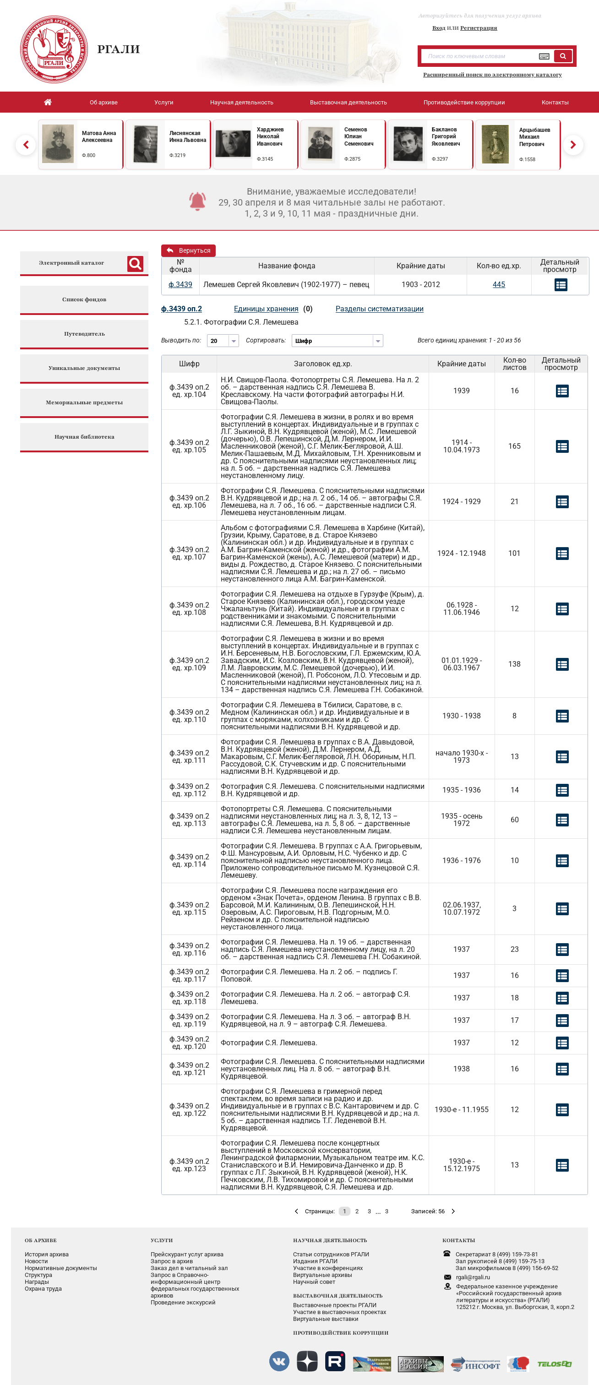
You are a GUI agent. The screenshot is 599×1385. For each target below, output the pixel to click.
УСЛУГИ (162, 1240)
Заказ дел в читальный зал (189, 1268)
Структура (38, 1274)
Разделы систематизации (380, 308)
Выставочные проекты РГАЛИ (334, 1305)
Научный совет (314, 1281)
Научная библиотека (84, 437)
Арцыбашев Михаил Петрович (534, 137)
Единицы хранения (266, 308)
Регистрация (478, 28)
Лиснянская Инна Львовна (187, 137)
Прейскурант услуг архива (187, 1254)
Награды (37, 1281)
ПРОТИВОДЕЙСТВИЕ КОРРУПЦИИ (341, 1332)
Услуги (164, 102)
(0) (308, 308)
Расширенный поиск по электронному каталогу (492, 74)
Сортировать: (266, 340)
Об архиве (104, 102)
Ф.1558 (527, 160)
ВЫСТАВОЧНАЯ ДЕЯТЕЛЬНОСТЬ (337, 1295)
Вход (439, 28)
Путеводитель (84, 334)
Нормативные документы (61, 1268)
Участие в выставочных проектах (339, 1312)
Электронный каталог (71, 263)
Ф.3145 (265, 159)
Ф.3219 (177, 155)
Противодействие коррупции (464, 102)
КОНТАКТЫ (458, 1240)
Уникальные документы (84, 368)
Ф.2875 (352, 159)
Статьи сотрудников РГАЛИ (331, 1254)
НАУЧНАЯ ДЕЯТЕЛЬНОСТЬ (330, 1240)
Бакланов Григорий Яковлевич (446, 136)
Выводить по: (181, 340)
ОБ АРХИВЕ (41, 1240)
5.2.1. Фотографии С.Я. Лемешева (241, 322)
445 (499, 284)
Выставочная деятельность (348, 102)
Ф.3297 (440, 159)
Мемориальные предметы (84, 402)
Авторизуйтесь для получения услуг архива (480, 15)
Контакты (555, 102)
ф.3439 (180, 284)
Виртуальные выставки (326, 1318)
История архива (47, 1254)
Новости (36, 1261)
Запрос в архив (172, 1261)
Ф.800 (88, 155)
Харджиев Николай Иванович (270, 136)
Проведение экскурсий (183, 1302)
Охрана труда (43, 1288)
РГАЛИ (118, 49)
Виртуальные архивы (322, 1274)
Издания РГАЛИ (315, 1261)
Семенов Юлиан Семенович (359, 136)
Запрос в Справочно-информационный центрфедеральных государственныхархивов (195, 1285)
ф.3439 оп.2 (181, 308)
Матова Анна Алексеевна (99, 137)
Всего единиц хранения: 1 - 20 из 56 (469, 340)
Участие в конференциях (328, 1268)
